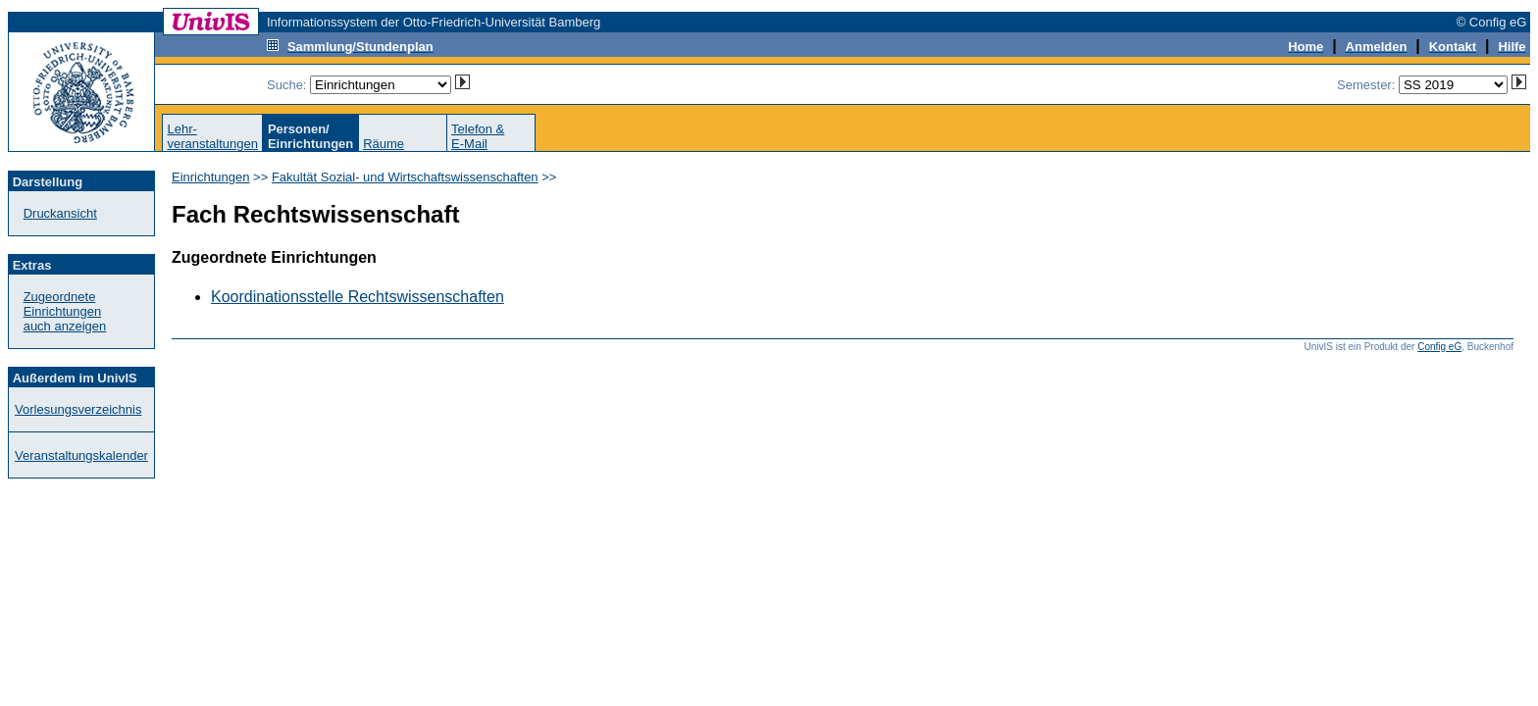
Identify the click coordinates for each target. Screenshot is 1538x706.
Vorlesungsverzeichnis (78, 409)
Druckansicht (60, 213)
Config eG (1439, 346)
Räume (383, 143)
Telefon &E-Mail (477, 136)
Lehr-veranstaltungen (212, 136)
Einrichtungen (211, 177)
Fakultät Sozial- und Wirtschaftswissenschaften (405, 177)
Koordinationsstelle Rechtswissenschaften (357, 296)
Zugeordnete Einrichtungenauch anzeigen (65, 311)
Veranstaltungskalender (81, 455)
